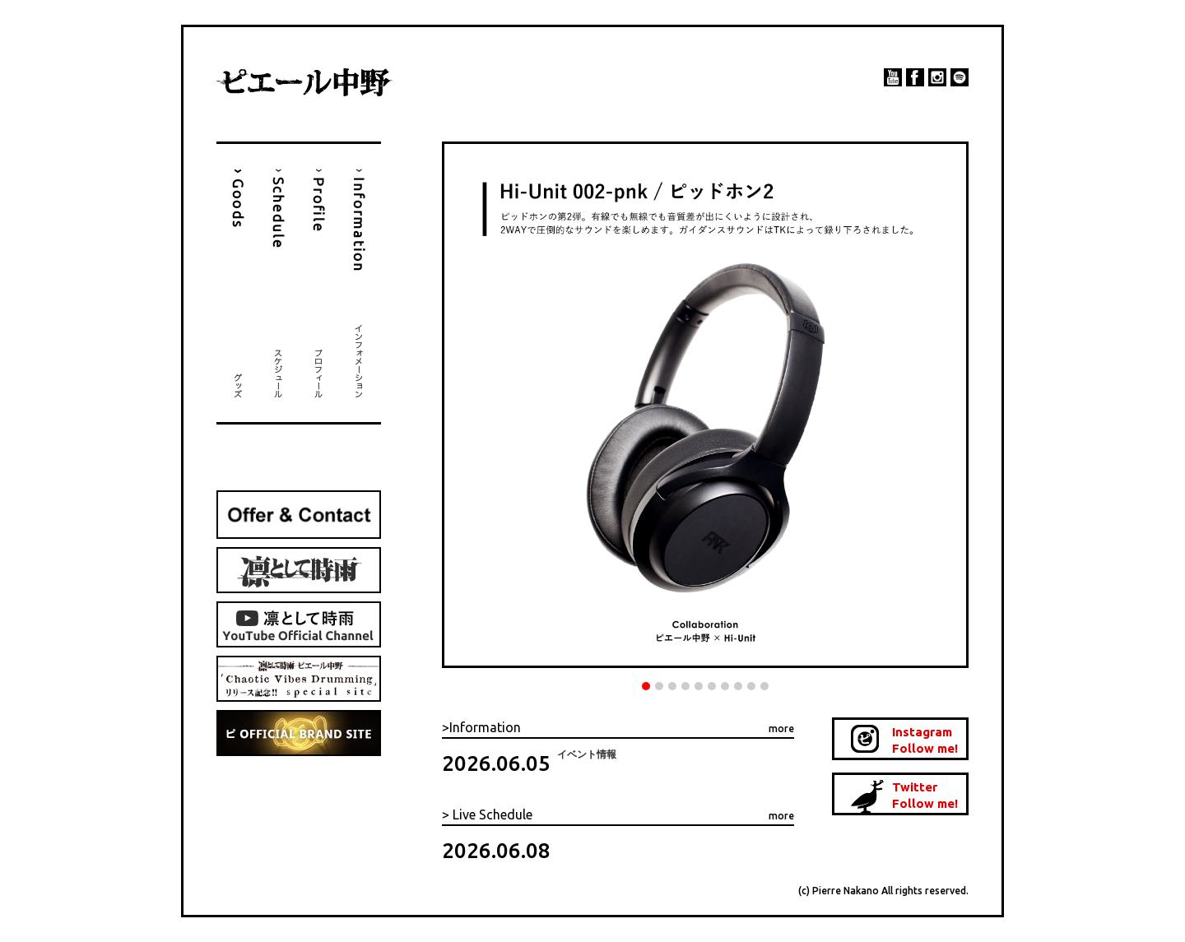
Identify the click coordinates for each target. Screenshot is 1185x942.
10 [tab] (764, 686)
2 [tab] (659, 686)
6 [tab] (712, 686)
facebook (915, 77)
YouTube (893, 77)
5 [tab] (699, 686)
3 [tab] (672, 686)
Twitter (929, 795)
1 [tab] (646, 686)
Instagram (929, 740)
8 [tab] (738, 686)
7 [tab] (725, 686)
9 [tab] (751, 686)
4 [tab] (685, 686)
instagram (937, 77)
